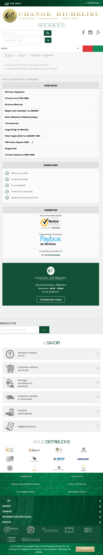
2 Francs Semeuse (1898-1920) (19, 154)
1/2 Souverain (11, 123)
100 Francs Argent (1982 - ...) (19, 142)
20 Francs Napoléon (14, 92)
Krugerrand (10, 148)
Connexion (90, 2)
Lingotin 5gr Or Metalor (17, 129)
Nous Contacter (77, 484)
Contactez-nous (51, 299)
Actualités (77, 476)
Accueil (9, 55)
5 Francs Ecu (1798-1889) (17, 98)
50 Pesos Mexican (14, 104)
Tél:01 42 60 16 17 (51, 25)
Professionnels (52, 255)
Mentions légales (77, 492)
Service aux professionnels (25, 484)
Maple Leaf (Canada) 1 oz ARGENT (22, 110)
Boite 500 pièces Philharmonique (21, 117)
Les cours (15, 3)
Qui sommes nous (25, 492)
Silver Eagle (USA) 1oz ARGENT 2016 (22, 136)
